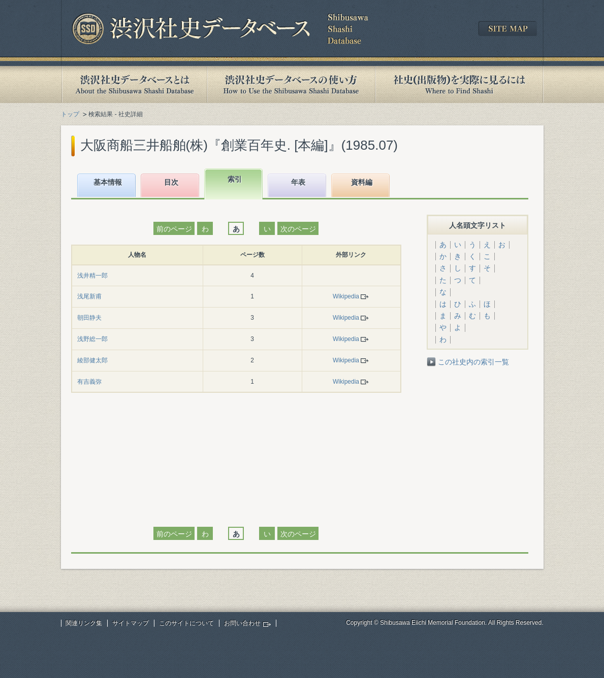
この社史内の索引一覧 (473, 362)
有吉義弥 (89, 381)
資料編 (361, 182)
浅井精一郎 (92, 275)
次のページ (298, 229)
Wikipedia (346, 296)
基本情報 (107, 182)
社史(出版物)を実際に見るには (459, 84)
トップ (70, 114)
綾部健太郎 (92, 360)
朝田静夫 (89, 317)
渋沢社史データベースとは (134, 84)
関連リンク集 (84, 623)
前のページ (174, 229)
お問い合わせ (242, 623)
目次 (171, 182)
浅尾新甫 (89, 296)
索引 (235, 179)
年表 (298, 182)
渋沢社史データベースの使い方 (291, 84)
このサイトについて (186, 623)
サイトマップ (130, 623)
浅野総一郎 (92, 339)
